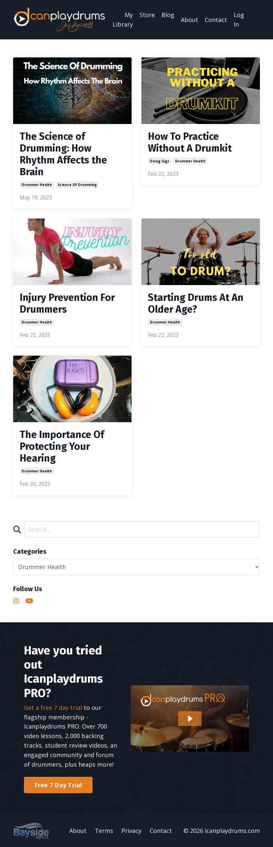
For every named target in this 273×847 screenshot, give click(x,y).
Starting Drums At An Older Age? (195, 303)
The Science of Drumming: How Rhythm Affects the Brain (63, 154)
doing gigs (159, 161)
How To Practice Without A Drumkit (190, 142)
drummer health (37, 184)
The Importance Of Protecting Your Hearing (62, 446)
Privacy (131, 831)
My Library (123, 19)
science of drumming (77, 184)
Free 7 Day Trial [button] (58, 785)
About (189, 20)
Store (147, 15)
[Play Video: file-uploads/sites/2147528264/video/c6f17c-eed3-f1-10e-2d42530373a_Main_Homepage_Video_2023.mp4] (189, 718)
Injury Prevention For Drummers (67, 303)
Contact (216, 20)
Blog (167, 15)
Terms (104, 831)
